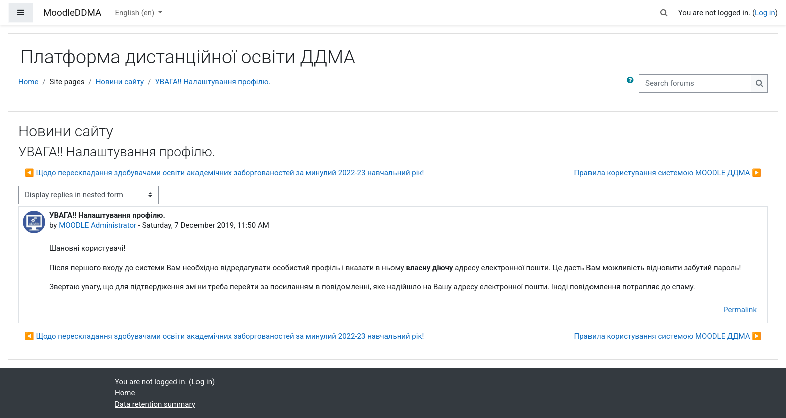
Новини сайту (120, 81)
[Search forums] (695, 83)
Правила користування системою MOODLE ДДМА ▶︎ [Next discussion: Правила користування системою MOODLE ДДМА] (668, 172)
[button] (664, 13)
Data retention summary (155, 404)
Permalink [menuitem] (740, 309)
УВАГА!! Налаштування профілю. (212, 81)
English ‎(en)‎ (135, 12)
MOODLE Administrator (97, 225)
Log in (765, 12)
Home (28, 81)
